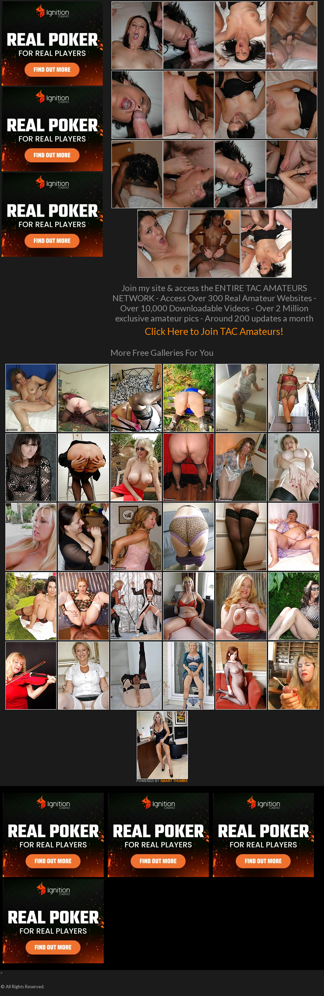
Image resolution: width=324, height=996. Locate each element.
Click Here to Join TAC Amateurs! (214, 330)
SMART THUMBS (174, 781)
